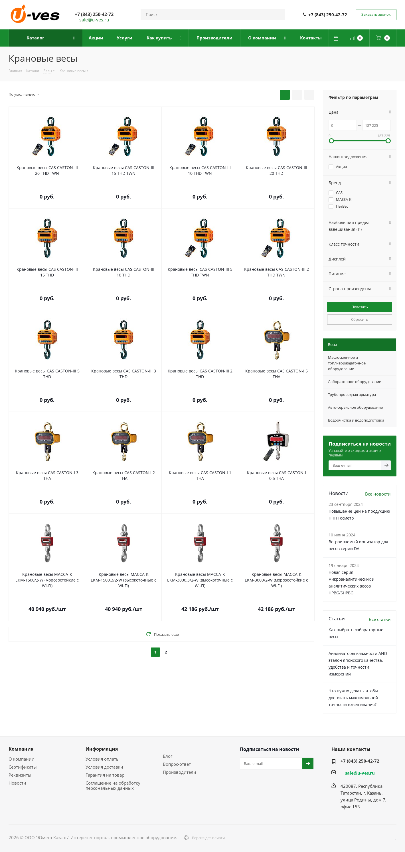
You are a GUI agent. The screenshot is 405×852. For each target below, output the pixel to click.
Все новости (378, 494)
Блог (167, 756)
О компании (22, 759)
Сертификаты (23, 767)
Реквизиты (20, 775)
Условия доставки (104, 767)
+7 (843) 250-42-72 (327, 14)
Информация (102, 749)
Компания (21, 749)
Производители (179, 772)
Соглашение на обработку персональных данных (113, 785)
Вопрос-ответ (177, 764)
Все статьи (380, 619)
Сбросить (359, 319)
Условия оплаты (103, 759)
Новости (17, 783)
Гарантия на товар (105, 775)
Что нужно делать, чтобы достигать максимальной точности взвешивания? (353, 697)
